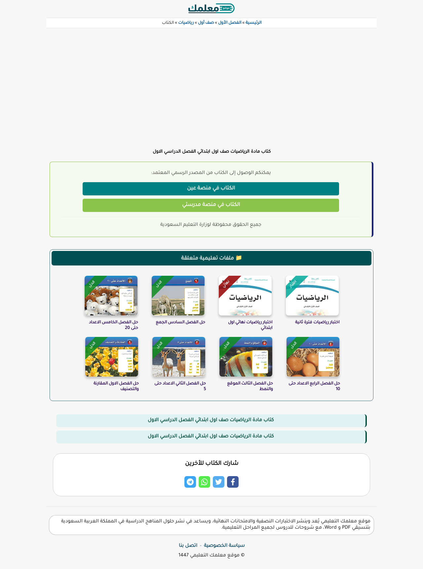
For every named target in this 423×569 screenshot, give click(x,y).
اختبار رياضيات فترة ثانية (317, 322)
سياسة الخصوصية (224, 546)
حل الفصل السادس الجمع (180, 322)
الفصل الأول (229, 23)
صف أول (206, 23)
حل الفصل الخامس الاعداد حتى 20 (113, 325)
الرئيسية (253, 23)
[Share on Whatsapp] (204, 482)
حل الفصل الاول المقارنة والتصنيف (116, 387)
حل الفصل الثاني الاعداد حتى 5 (180, 387)
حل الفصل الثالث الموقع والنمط (250, 387)
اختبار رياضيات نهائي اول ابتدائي (250, 325)
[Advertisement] (211, 84)
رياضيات (186, 23)
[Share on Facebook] (233, 482)
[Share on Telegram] (190, 482)
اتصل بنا (188, 546)
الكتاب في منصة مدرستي (211, 205)
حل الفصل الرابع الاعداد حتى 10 (314, 387)
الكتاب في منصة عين (211, 188)
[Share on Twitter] (218, 482)
